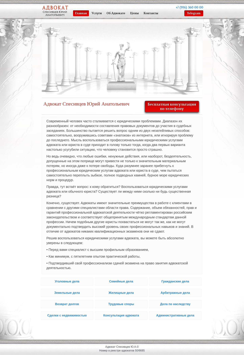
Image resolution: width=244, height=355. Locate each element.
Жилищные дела (121, 292)
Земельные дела (67, 292)
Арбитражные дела (175, 292)
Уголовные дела (67, 281)
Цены (134, 13)
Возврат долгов (67, 304)
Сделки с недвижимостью (67, 315)
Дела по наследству (175, 304)
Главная (81, 13)
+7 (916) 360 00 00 (189, 7)
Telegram (194, 13)
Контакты (151, 13)
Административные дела (175, 315)
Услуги (97, 13)
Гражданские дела (175, 281)
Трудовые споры (121, 304)
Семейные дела (121, 281)
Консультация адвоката (121, 315)
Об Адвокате (116, 13)
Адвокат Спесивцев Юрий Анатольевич (56, 11)
